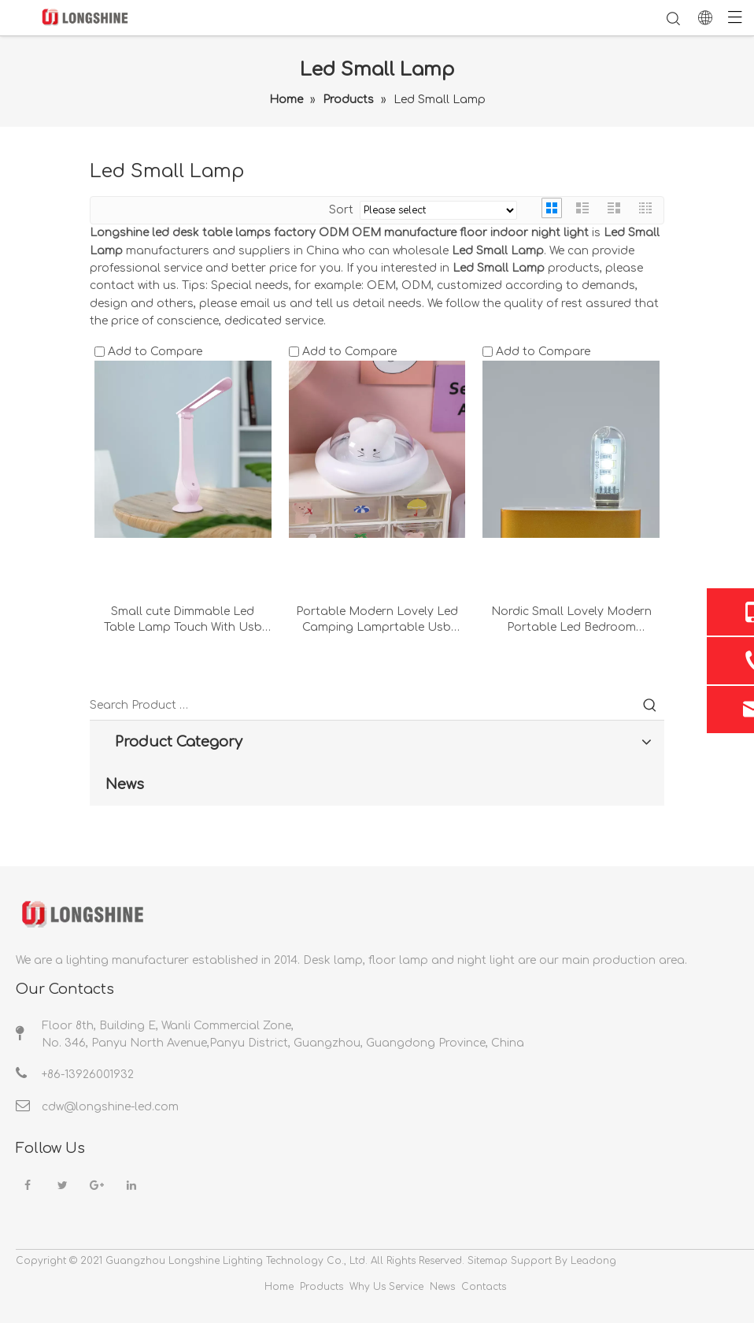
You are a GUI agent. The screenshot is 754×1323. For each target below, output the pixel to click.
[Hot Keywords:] (650, 705)
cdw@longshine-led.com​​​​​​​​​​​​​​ (110, 1107)
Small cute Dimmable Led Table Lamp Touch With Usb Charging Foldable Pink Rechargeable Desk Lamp (183, 621)
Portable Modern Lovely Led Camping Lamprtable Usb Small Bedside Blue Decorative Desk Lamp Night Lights (376, 621)
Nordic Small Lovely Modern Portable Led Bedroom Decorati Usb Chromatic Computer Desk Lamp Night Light (571, 621)
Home (279, 1286)
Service (406, 1286)
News (442, 1286)
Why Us (367, 1286)
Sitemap (488, 1260)
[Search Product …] (363, 705)
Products (321, 1286)
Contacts (483, 1286)
